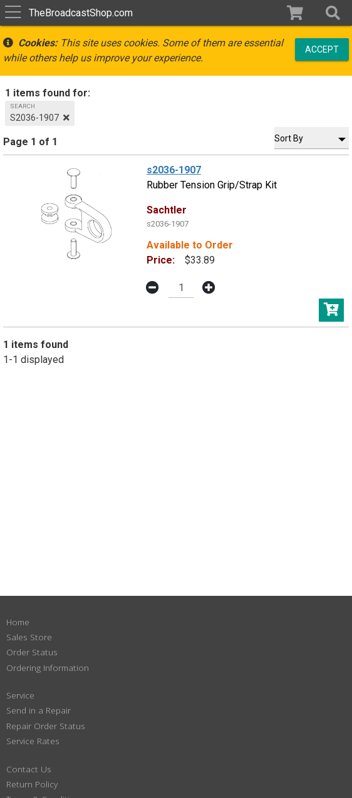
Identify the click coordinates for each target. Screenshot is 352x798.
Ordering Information (47, 667)
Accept (322, 49)
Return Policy (32, 784)
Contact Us (28, 769)
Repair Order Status (45, 726)
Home (17, 622)
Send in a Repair (38, 710)
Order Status (32, 652)
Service (20, 695)
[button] (333, 13)
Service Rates (33, 741)
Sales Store (29, 637)
